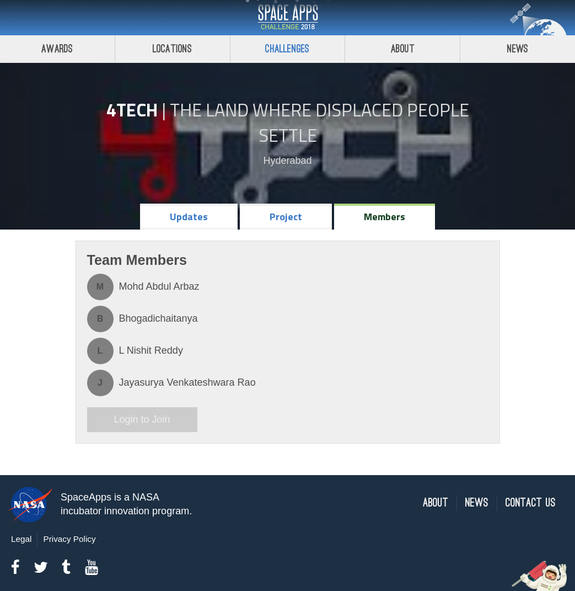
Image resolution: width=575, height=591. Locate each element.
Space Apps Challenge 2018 (287, 17)
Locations (172, 49)
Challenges (287, 49)
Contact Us (531, 503)
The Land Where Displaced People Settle (319, 122)
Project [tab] (286, 216)
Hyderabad (287, 160)
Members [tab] (384, 216)
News (518, 49)
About (403, 49)
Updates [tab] (189, 216)
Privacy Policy (69, 539)
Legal (21, 539)
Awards (57, 49)
